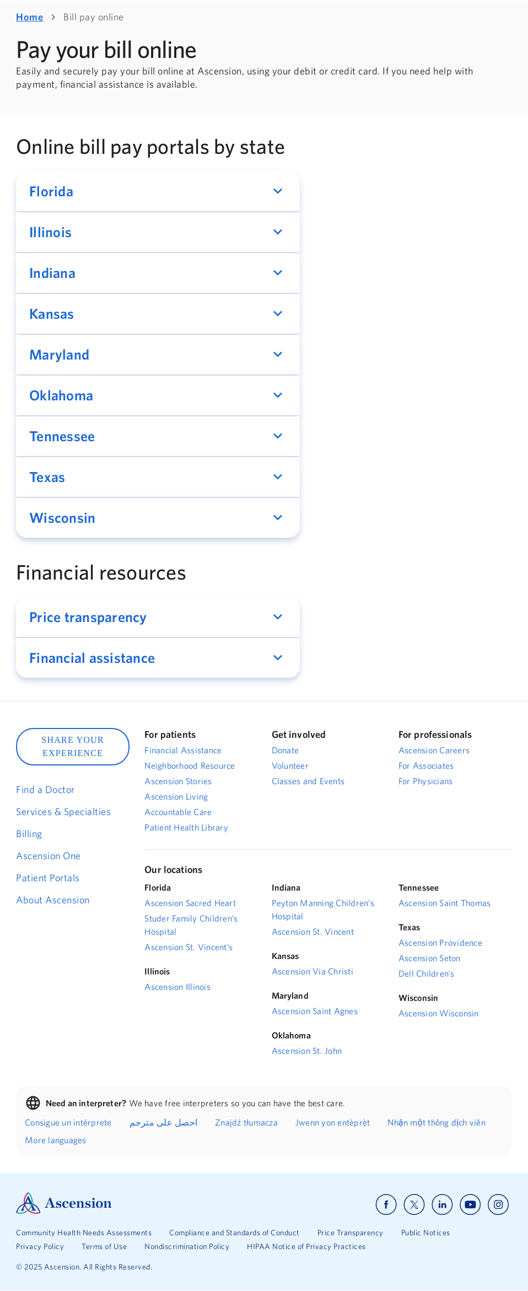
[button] (158, 191)
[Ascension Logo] (64, 1211)
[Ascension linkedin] (442, 1204)
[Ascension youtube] (470, 1204)
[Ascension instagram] (498, 1204)
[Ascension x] (414, 1204)
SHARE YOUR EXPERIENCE (72, 746)
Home (30, 16)
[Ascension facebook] (386, 1204)
